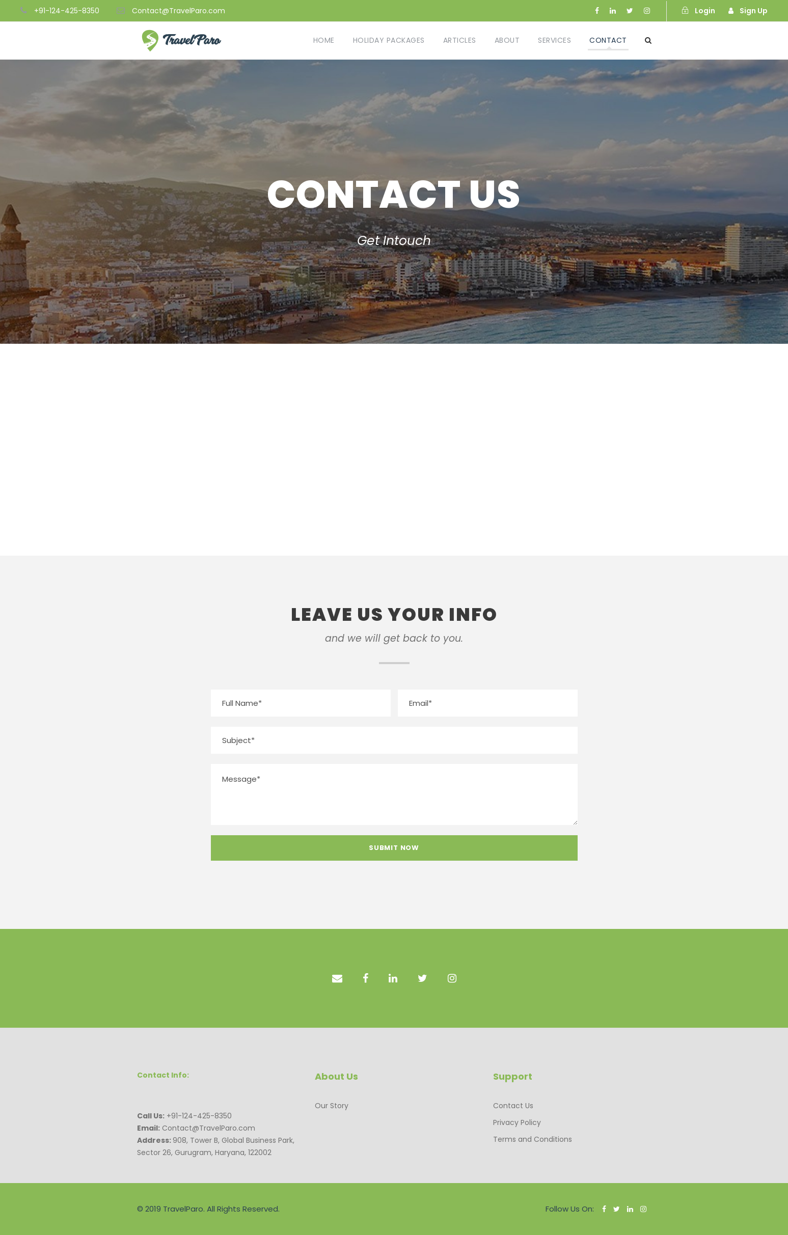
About (507, 40)
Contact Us (513, 1106)
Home (324, 40)
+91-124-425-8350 (66, 11)
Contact (608, 40)
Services (554, 40)
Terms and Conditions (532, 1139)
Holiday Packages (389, 40)
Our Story (331, 1106)
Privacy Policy (517, 1122)
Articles (459, 40)
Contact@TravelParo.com (178, 11)
